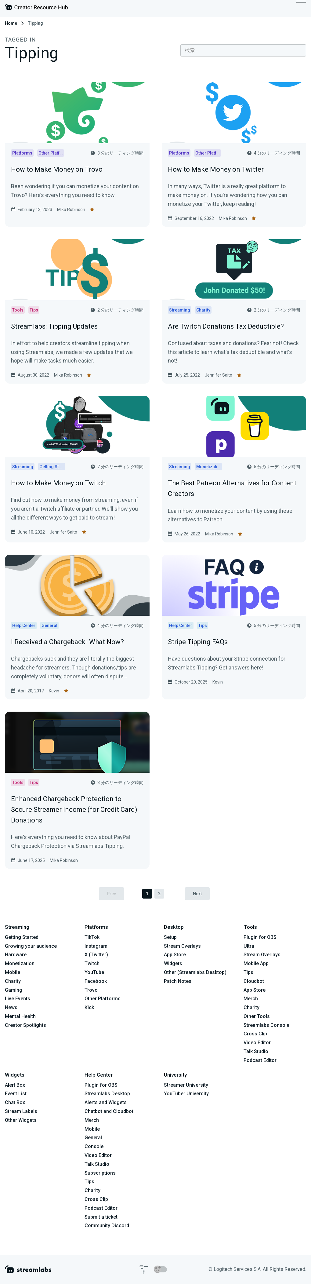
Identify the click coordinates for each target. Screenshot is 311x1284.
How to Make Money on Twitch (58, 483)
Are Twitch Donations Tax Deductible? (226, 326)
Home (11, 23)
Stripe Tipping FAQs (198, 642)
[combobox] (243, 50)
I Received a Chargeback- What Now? (67, 642)
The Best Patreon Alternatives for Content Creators (232, 488)
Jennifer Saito (218, 375)
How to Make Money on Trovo (57, 169)
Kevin (54, 690)
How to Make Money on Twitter (216, 169)
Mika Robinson (71, 209)
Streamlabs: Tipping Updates (54, 326)
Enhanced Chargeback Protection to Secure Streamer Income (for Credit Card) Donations (74, 809)
